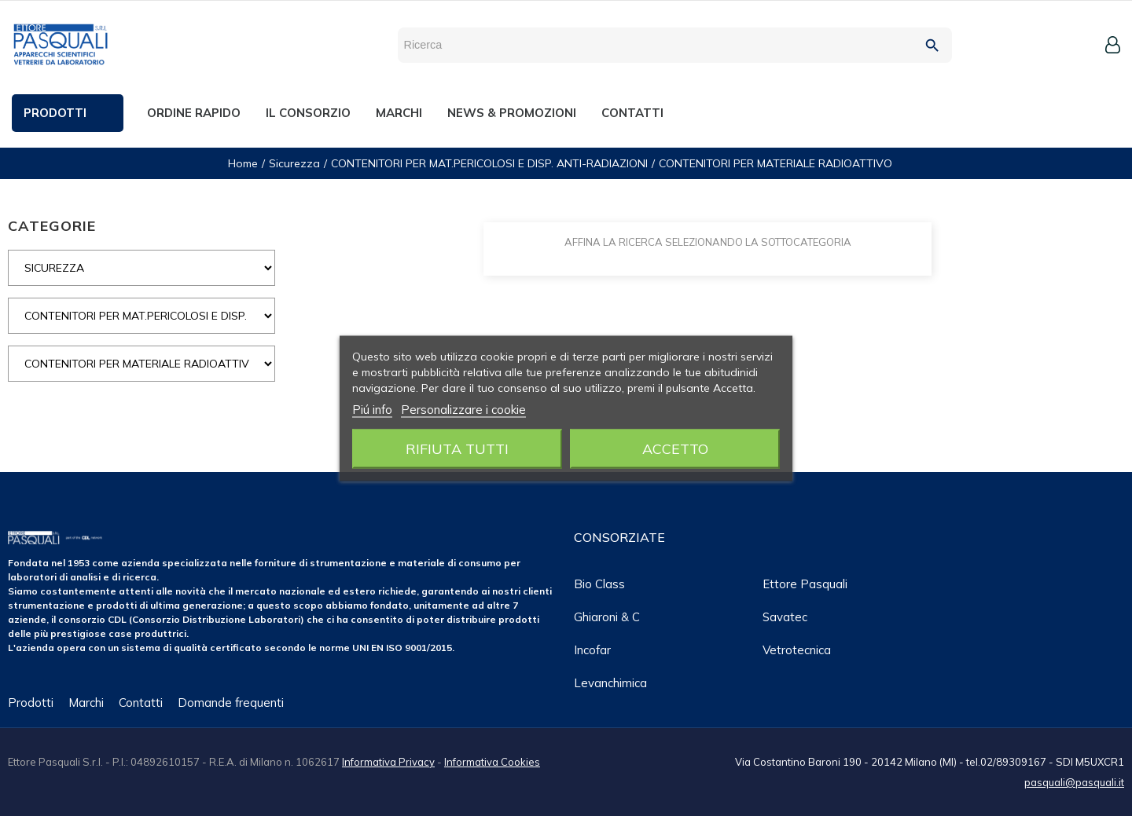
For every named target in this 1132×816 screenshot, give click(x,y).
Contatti (141, 702)
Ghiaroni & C (607, 616)
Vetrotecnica (797, 649)
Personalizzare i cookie (463, 408)
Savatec (785, 616)
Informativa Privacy (388, 762)
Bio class (599, 583)
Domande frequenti (231, 702)
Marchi (86, 702)
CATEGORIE (52, 226)
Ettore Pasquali (805, 583)
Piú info (372, 408)
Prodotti (30, 702)
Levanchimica (610, 682)
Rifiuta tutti (457, 448)
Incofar (592, 649)
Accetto (675, 448)
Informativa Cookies (492, 762)
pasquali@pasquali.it (1074, 782)
